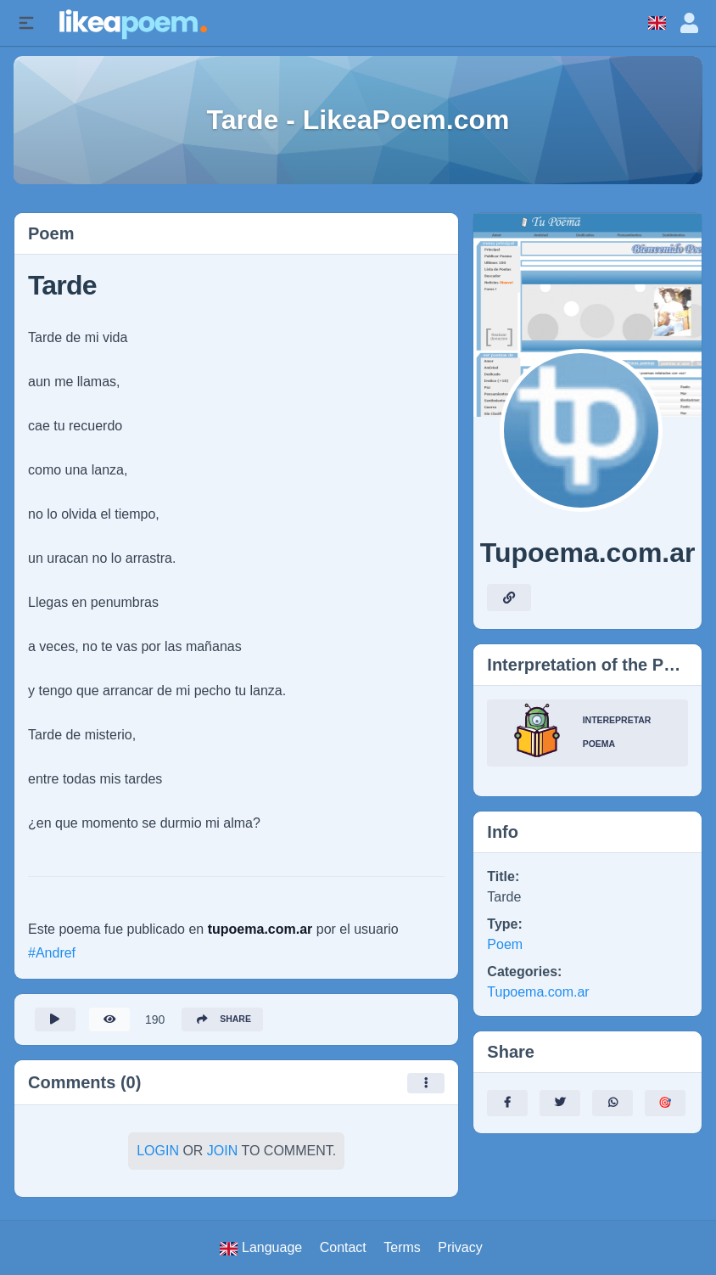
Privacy (460, 1247)
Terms (402, 1247)
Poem (505, 944)
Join (222, 1156)
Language (261, 1247)
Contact (343, 1247)
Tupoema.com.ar (538, 992)
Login (158, 1156)
